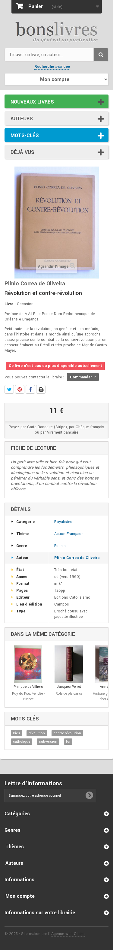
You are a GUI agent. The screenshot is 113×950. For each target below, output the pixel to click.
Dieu (16, 733)
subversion (48, 741)
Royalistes (63, 522)
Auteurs (22, 118)
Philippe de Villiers (28, 686)
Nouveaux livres (32, 101)
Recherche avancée (52, 66)
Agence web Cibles (68, 933)
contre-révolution (67, 733)
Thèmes (14, 846)
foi (68, 741)
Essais (60, 546)
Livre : (10, 304)
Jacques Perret (69, 686)
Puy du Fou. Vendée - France (28, 696)
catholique (21, 741)
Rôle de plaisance (68, 693)
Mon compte (20, 896)
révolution (37, 733)
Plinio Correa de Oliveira (76, 558)
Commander (83, 377)
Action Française (68, 534)
